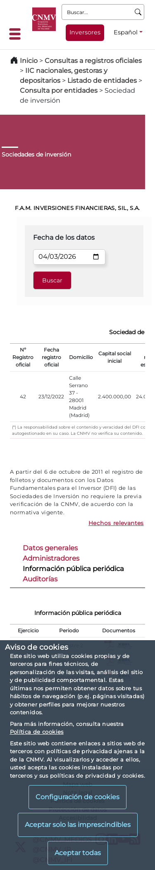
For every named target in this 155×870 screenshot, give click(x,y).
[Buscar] (138, 12)
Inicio (29, 61)
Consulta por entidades (59, 90)
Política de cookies (37, 731)
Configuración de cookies (77, 797)
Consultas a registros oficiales (93, 61)
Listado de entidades (102, 80)
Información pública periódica (73, 568)
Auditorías (40, 579)
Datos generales (50, 548)
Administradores (51, 558)
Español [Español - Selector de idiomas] (126, 32)
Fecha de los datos (64, 237)
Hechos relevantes (116, 523)
